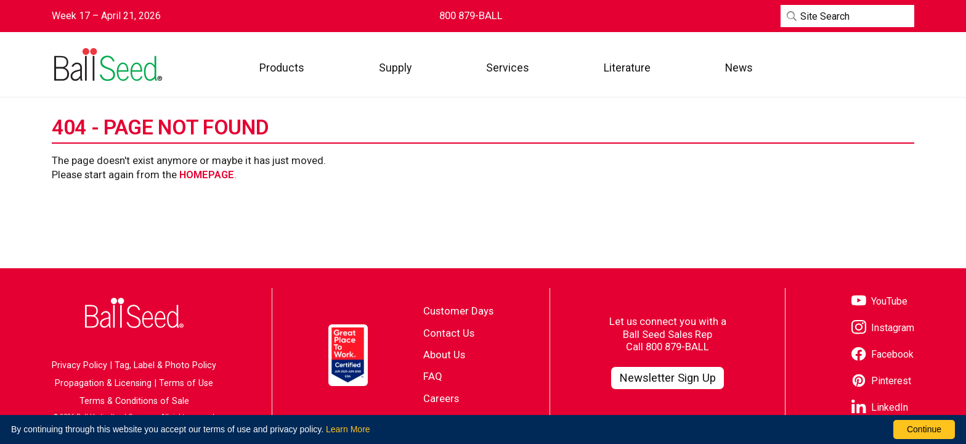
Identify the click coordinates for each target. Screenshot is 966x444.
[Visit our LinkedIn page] (879, 408)
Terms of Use (186, 383)
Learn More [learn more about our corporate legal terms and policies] (348, 429)
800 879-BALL (677, 346)
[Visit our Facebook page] (882, 355)
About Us (444, 354)
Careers (441, 398)
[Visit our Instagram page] (882, 328)
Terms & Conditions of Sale (134, 401)
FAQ (432, 376)
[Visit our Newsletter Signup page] (667, 378)
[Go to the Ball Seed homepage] (107, 64)
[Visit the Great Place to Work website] (348, 355)
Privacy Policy (79, 365)
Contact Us (448, 333)
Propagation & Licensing (103, 383)
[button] (282, 67)
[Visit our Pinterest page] (881, 381)
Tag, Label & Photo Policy (165, 365)
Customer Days (458, 311)
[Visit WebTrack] (857, 68)
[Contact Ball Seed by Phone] (471, 16)
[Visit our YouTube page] (879, 302)
